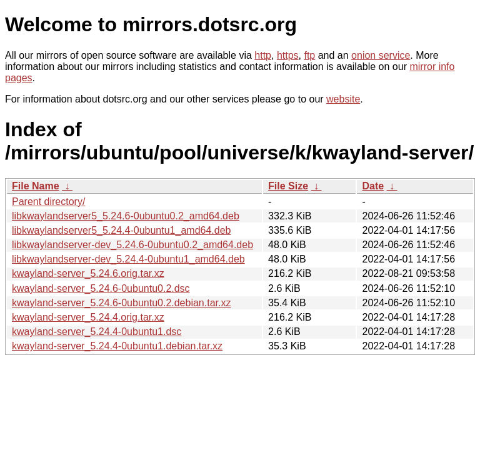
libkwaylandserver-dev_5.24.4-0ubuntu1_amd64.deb (128, 259)
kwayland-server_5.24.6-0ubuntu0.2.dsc (101, 288)
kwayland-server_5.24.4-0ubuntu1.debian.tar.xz (117, 346)
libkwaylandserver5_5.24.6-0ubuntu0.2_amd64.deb (125, 216)
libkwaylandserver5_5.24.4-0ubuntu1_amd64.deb (121, 230)
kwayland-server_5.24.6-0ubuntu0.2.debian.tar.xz (121, 303)
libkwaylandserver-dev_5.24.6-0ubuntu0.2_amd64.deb (132, 244)
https (288, 55)
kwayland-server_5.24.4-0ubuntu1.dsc (96, 331)
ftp (309, 55)
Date (373, 186)
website (343, 99)
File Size (288, 186)
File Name (35, 186)
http (262, 55)
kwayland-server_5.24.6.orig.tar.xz (88, 273)
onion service (380, 55)
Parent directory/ (48, 201)
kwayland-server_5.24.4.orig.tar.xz (88, 317)
